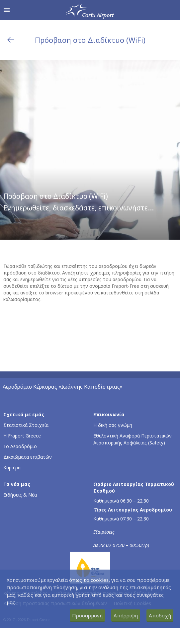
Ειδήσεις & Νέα (20, 495)
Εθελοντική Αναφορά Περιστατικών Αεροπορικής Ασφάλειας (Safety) (132, 439)
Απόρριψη (126, 615)
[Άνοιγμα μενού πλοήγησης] (6, 10)
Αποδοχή (160, 615)
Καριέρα (12, 467)
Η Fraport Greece (22, 435)
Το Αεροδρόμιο (20, 446)
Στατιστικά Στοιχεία (25, 425)
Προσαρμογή (87, 615)
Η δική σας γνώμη (112, 425)
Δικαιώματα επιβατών (27, 457)
